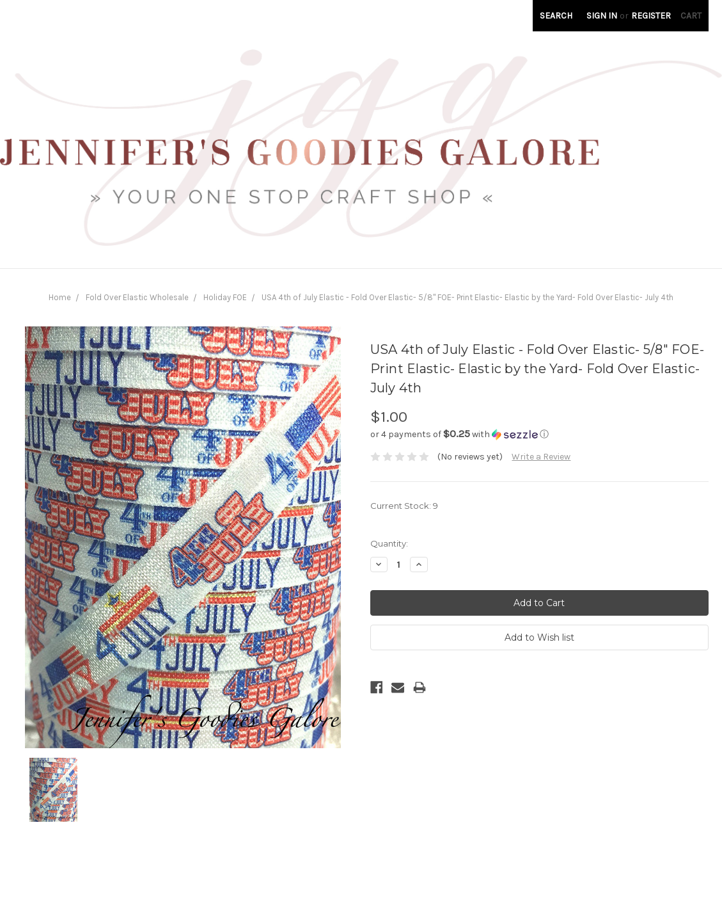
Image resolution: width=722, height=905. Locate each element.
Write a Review (541, 456)
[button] (539, 434)
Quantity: (389, 543)
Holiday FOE (225, 297)
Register (651, 15)
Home (60, 297)
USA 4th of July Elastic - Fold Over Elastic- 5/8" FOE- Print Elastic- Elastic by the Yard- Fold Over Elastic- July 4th (467, 297)
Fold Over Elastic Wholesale (137, 297)
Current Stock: (404, 506)
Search (556, 15)
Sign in (601, 15)
